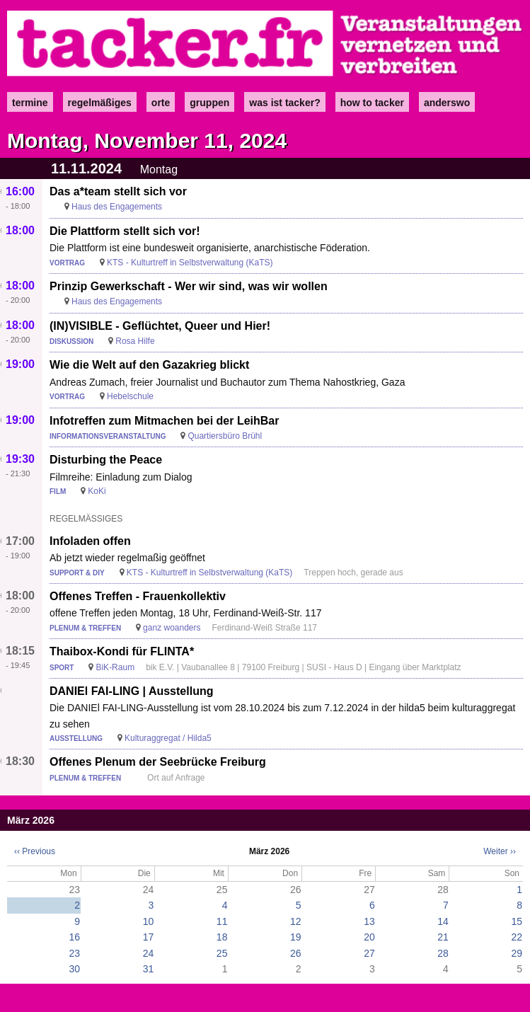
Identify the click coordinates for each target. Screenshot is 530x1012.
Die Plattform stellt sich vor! (125, 231)
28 (443, 953)
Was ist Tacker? (284, 102)
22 (516, 937)
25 (222, 953)
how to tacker (372, 102)
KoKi (96, 491)
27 (369, 953)
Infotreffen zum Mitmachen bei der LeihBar (164, 421)
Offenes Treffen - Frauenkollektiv (138, 596)
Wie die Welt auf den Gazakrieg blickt (149, 365)
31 (148, 968)
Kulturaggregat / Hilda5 (168, 738)
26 (295, 953)
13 (369, 921)
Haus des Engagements (116, 207)
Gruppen (209, 102)
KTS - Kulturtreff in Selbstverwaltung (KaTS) (190, 263)
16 (75, 937)
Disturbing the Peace (106, 460)
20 (369, 937)
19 (295, 937)
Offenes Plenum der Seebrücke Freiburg (158, 762)
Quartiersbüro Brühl (225, 436)
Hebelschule (130, 396)
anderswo (447, 102)
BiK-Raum (115, 667)
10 (148, 921)
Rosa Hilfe (134, 341)
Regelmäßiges (100, 102)
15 (516, 921)
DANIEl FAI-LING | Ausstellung (131, 691)
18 (222, 937)
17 (148, 937)
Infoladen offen (90, 541)
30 (75, 968)
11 (222, 921)
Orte (160, 102)
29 (516, 953)
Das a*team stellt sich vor (118, 191)
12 (295, 921)
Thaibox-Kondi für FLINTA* (122, 651)
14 (443, 921)
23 (75, 953)
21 (443, 937)
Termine (30, 102)
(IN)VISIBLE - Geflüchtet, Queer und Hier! (160, 326)
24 (148, 953)
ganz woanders (171, 628)
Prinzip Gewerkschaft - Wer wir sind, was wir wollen (189, 286)
